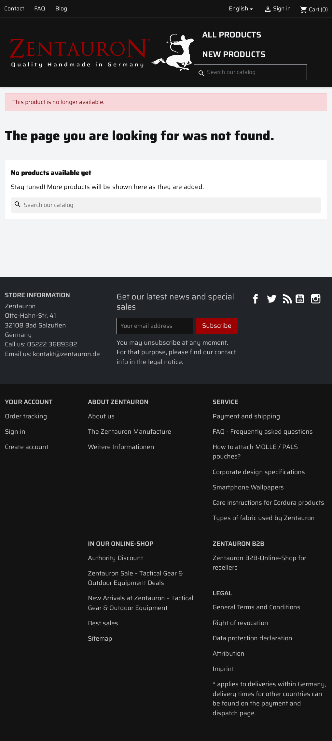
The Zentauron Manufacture (129, 432)
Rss (286, 299)
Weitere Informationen (121, 447)
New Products (234, 54)
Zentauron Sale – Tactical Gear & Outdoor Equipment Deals (135, 578)
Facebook (256, 299)
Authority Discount (115, 558)
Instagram (316, 299)
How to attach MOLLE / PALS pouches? (255, 451)
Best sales (103, 623)
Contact (14, 8)
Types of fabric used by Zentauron (264, 518)
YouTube (300, 299)
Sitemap (100, 638)
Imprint (223, 669)
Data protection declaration (252, 638)
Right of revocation (240, 623)
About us (101, 416)
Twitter (272, 299)
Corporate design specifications (259, 472)
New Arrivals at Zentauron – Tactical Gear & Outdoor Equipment (140, 603)
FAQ (39, 8)
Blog (61, 8)
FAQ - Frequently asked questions (263, 432)
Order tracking (26, 416)
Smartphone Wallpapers (248, 487)
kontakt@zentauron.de (66, 354)
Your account (28, 402)
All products (231, 34)
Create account (26, 447)
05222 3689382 (52, 344)
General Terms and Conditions (256, 607)
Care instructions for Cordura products (268, 503)
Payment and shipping (246, 416)
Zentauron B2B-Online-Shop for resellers (259, 563)
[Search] (250, 72)
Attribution (228, 653)
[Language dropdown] (241, 8)
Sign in (15, 432)
